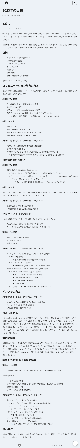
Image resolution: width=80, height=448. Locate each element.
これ (12, 424)
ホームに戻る (57, 445)
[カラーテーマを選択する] (74, 3)
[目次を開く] (75, 443)
